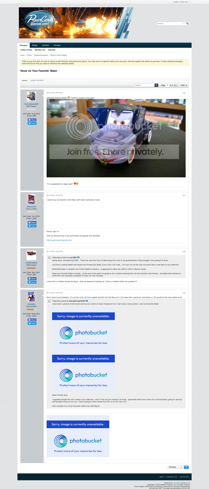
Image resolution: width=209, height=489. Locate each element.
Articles (45, 45)
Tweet (32, 123)
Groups (57, 45)
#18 (184, 252)
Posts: (29, 116)
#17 (184, 196)
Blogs (34, 45)
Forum (29, 55)
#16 (184, 93)
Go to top (184, 477)
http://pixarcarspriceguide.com (59, 240)
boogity (31, 304)
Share (32, 120)
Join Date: (27, 114)
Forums (23, 45)
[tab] (24, 80)
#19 (184, 293)
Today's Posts (26, 50)
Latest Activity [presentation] (37, 80)
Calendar (51, 50)
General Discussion (41, 55)
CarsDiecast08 (31, 104)
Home (22, 55)
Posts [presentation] (24, 80)
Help (161, 477)
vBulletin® (176, 483)
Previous (172, 467)
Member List (40, 50)
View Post (78, 257)
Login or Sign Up (181, 2)
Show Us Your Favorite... (59, 55)
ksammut (31, 206)
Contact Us (172, 477)
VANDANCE (31, 263)
